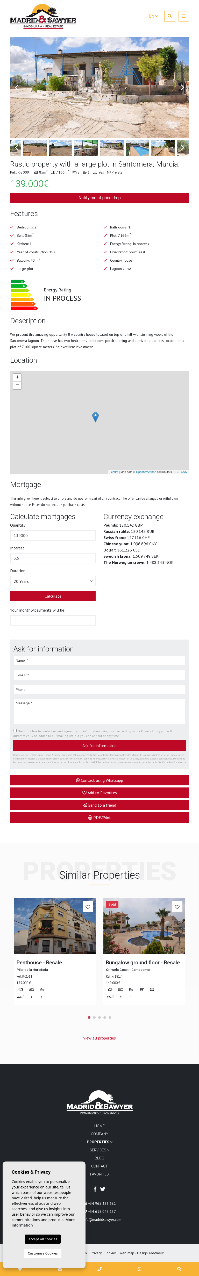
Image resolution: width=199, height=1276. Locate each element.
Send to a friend (99, 805)
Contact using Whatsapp (99, 780)
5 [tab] (110, 1017)
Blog (99, 1158)
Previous (16, 87)
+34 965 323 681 (99, 1203)
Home (99, 1126)
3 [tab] (99, 1017)
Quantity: (18, 525)
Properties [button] (99, 1142)
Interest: (17, 547)
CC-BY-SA (180, 472)
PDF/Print (99, 817)
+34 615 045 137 (99, 1211)
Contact (99, 1166)
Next (182, 87)
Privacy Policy (151, 731)
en (153, 16)
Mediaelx (156, 1253)
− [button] (17, 385)
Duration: (18, 570)
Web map (126, 1253)
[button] (53, 581)
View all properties (99, 1038)
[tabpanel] (55, 951)
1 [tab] (89, 1017)
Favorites (99, 1174)
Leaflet (114, 472)
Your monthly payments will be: (37, 610)
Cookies (110, 1253)
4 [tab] (104, 1017)
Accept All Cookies (43, 1239)
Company (99, 1134)
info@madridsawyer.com (99, 1219)
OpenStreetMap (146, 472)
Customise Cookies (43, 1253)
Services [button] (99, 1150)
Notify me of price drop (100, 197)
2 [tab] (94, 1017)
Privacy (96, 1253)
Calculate (53, 596)
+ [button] (17, 378)
